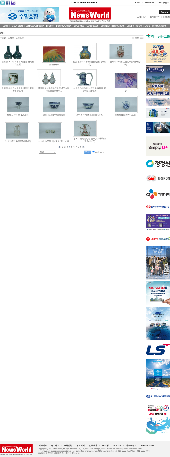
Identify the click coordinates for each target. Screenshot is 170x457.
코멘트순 (20, 38)
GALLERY (154, 17)
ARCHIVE (141, 17)
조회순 (11, 38)
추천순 (3, 38)
